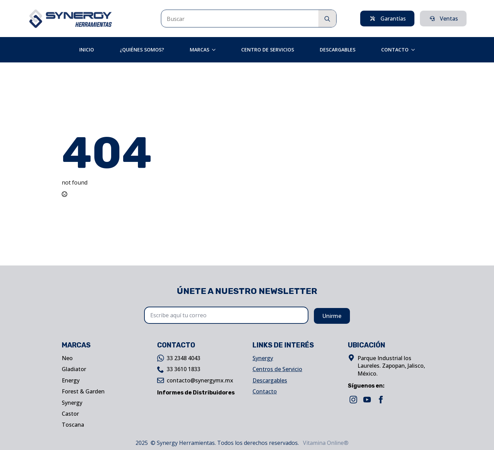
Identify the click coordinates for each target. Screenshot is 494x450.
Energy (71, 380)
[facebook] (380, 399)
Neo (67, 358)
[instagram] (353, 399)
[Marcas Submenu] (215, 49)
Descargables (337, 49)
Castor (70, 413)
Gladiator (74, 369)
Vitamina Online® (325, 443)
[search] (327, 19)
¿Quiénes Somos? (142, 49)
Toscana (73, 424)
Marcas (199, 49)
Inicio (86, 49)
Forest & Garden (83, 391)
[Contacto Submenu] (415, 49)
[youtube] (367, 399)
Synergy (72, 402)
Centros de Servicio (277, 369)
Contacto (395, 49)
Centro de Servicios (267, 49)
